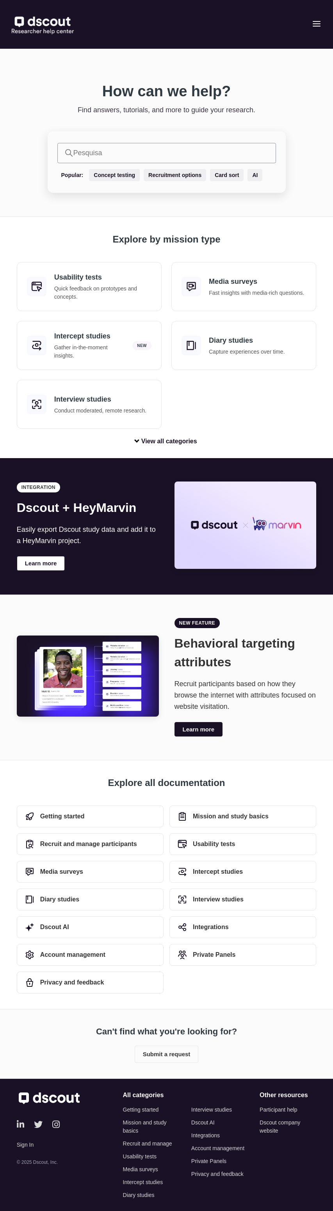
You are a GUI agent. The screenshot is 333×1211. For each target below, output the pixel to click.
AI (255, 175)
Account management (217, 1148)
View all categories (166, 441)
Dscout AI (203, 1122)
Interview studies (211, 1110)
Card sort (227, 175)
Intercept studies (143, 1182)
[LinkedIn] (20, 1124)
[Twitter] (38, 1124)
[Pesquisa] (167, 153)
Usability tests (140, 1156)
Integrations (205, 1135)
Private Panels (208, 1161)
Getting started (141, 1110)
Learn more (41, 563)
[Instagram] (56, 1124)
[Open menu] (316, 24)
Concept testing (114, 175)
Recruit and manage (147, 1143)
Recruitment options (174, 175)
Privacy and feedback (217, 1174)
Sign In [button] (25, 1145)
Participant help (278, 1110)
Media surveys (140, 1169)
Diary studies (139, 1195)
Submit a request (167, 1054)
